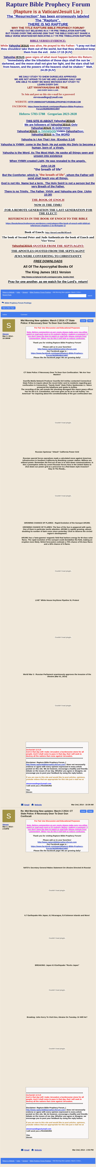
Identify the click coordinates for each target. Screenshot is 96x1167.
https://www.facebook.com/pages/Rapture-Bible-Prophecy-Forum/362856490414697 (57, 354)
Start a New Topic (8, 308)
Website (38, 805)
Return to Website (8, 292)
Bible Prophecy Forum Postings (40, 292)
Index (18, 292)
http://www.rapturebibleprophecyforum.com (57, 349)
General (25, 292)
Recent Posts (6, 295)
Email (26, 805)
